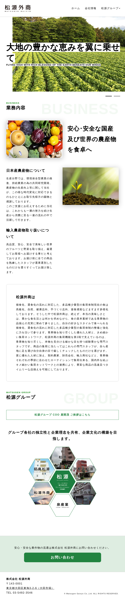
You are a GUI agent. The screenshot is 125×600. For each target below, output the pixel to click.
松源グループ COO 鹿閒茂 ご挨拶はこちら (62, 414)
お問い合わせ (62, 557)
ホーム (75, 8)
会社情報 (90, 8)
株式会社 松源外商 (17, 8)
